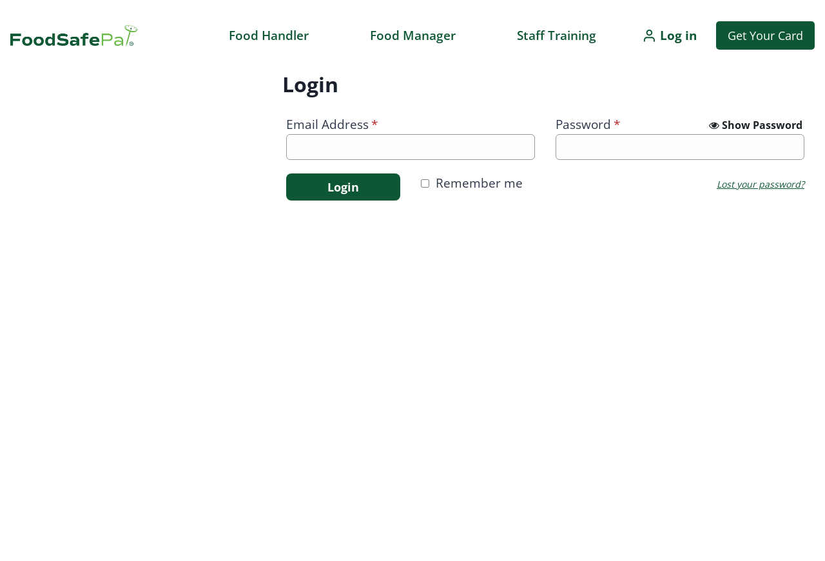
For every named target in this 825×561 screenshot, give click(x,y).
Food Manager (413, 35)
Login (343, 187)
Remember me (479, 183)
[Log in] (669, 35)
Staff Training (556, 35)
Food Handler (269, 35)
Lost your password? (760, 184)
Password (588, 124)
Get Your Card (765, 35)
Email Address (332, 124)
